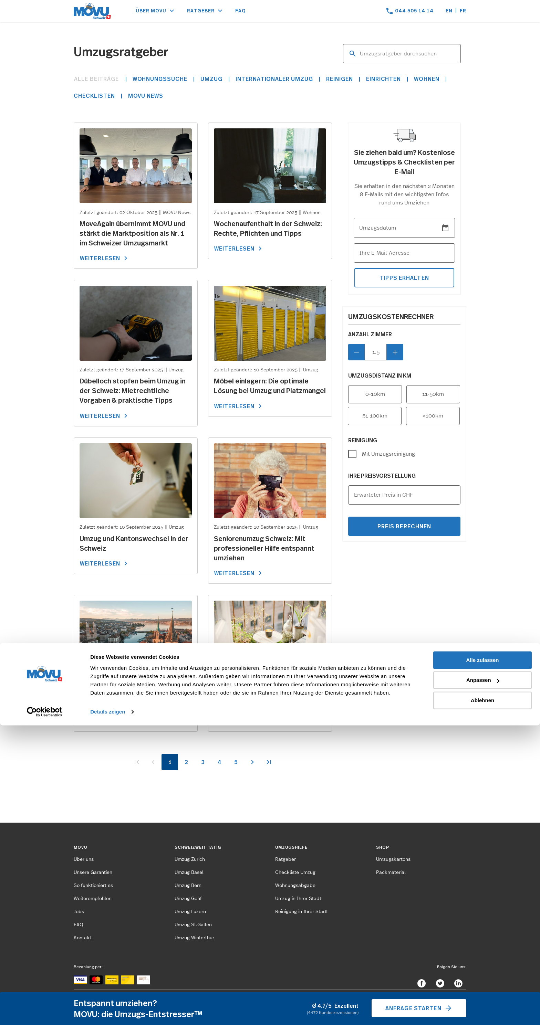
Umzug (211, 79)
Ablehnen (482, 1000)
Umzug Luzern (190, 911)
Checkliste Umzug (295, 872)
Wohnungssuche (160, 79)
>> (269, 762)
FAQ (240, 10)
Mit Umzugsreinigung (388, 454)
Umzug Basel (189, 872)
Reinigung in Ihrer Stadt (301, 911)
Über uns (84, 859)
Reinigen (339, 79)
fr (463, 10)
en (449, 10)
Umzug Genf (188, 898)
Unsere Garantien (93, 872)
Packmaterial (391, 872)
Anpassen (482, 980)
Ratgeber (285, 859)
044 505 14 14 (414, 10)
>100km (432, 416)
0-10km (375, 394)
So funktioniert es (93, 885)
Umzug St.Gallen (193, 924)
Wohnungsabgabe (295, 885)
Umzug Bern (188, 885)
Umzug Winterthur (194, 938)
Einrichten (383, 79)
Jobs (79, 911)
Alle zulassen (482, 960)
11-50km (433, 394)
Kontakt (82, 938)
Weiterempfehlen (93, 898)
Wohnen (426, 79)
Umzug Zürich (190, 859)
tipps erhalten (404, 278)
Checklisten (94, 95)
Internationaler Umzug (274, 79)
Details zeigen (107, 1011)
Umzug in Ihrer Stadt (298, 898)
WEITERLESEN (105, 258)
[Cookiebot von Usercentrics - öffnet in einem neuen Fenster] (44, 1011)
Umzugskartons (393, 859)
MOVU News (146, 95)
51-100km (374, 416)
